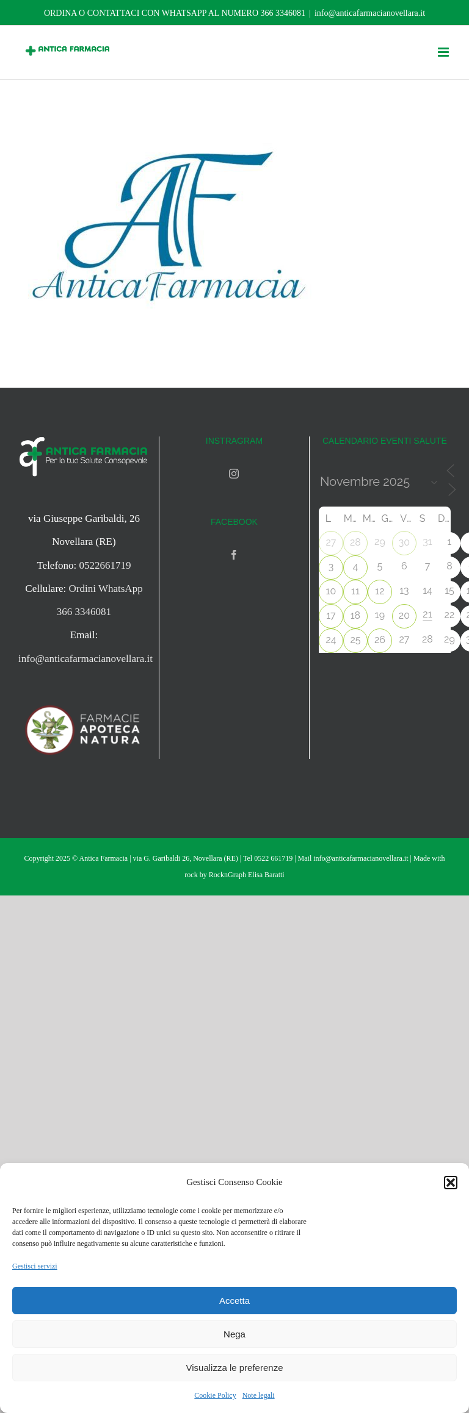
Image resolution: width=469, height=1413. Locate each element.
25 (355, 640)
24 (330, 640)
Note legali (258, 1395)
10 (331, 591)
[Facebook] (234, 555)
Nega (234, 1334)
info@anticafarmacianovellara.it (369, 13)
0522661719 (105, 565)
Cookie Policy (215, 1395)
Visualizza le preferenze (234, 1367)
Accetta (234, 1300)
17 (330, 615)
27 (330, 542)
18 (355, 615)
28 (355, 542)
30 (404, 542)
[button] (451, 1182)
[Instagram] (234, 474)
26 (379, 640)
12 (379, 591)
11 (355, 591)
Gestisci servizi (34, 1266)
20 (404, 615)
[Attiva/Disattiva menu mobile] (444, 52)
